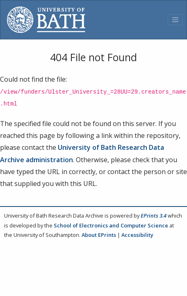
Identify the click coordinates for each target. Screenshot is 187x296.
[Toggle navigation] (175, 19)
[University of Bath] (46, 19)
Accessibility (137, 235)
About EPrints (99, 235)
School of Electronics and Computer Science (111, 225)
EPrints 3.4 (153, 215)
